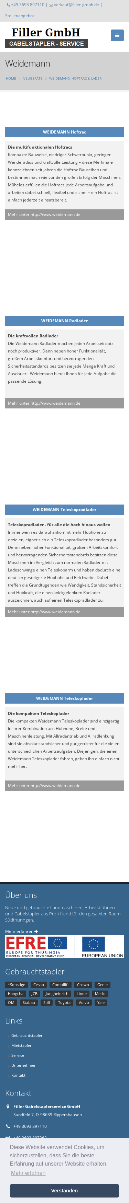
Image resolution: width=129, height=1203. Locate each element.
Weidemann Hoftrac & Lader (75, 78)
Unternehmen (23, 1065)
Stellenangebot (19, 15)
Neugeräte (33, 78)
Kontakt (18, 1075)
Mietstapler (21, 1045)
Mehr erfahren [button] (28, 1173)
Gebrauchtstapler (27, 1035)
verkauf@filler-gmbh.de (76, 4)
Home (11, 78)
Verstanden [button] (64, 1190)
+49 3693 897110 (27, 4)
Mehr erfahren (21, 931)
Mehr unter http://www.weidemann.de (44, 214)
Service (17, 1055)
